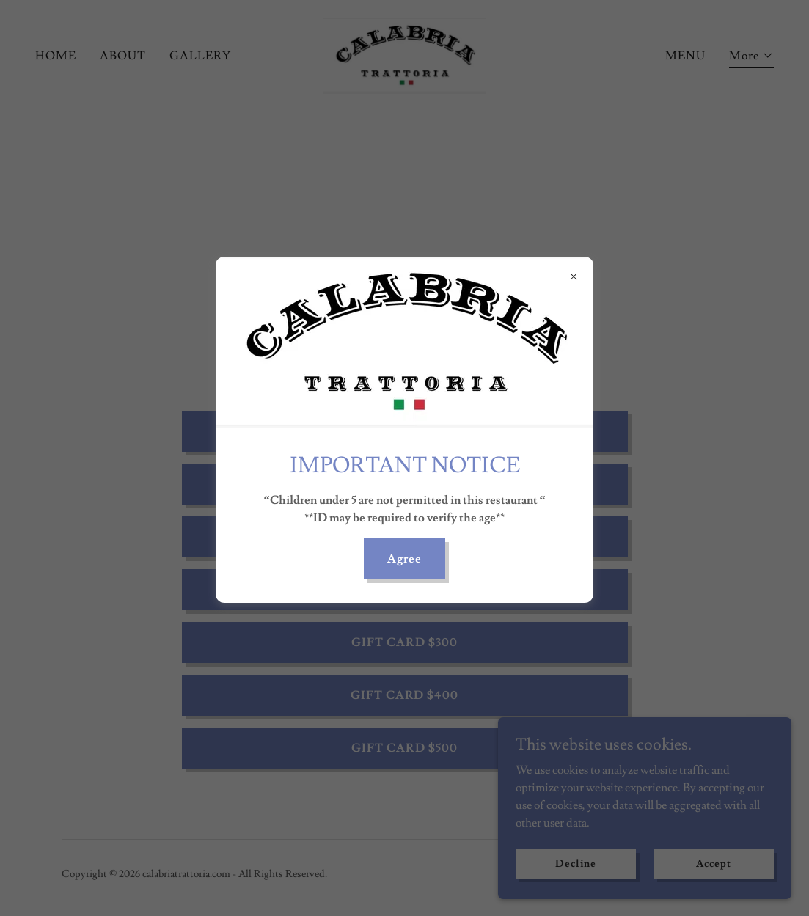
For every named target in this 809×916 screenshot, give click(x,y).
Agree (404, 559)
